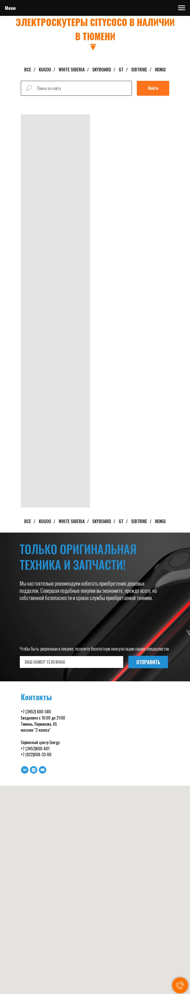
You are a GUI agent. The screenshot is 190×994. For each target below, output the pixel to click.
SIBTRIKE (139, 69)
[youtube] (42, 770)
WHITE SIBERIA (72, 69)
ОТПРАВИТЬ (148, 662)
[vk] (24, 770)
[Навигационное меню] (181, 7)
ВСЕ (27, 69)
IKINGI (160, 69)
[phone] (71, 662)
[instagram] (33, 770)
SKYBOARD (101, 69)
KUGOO (45, 69)
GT (121, 69)
